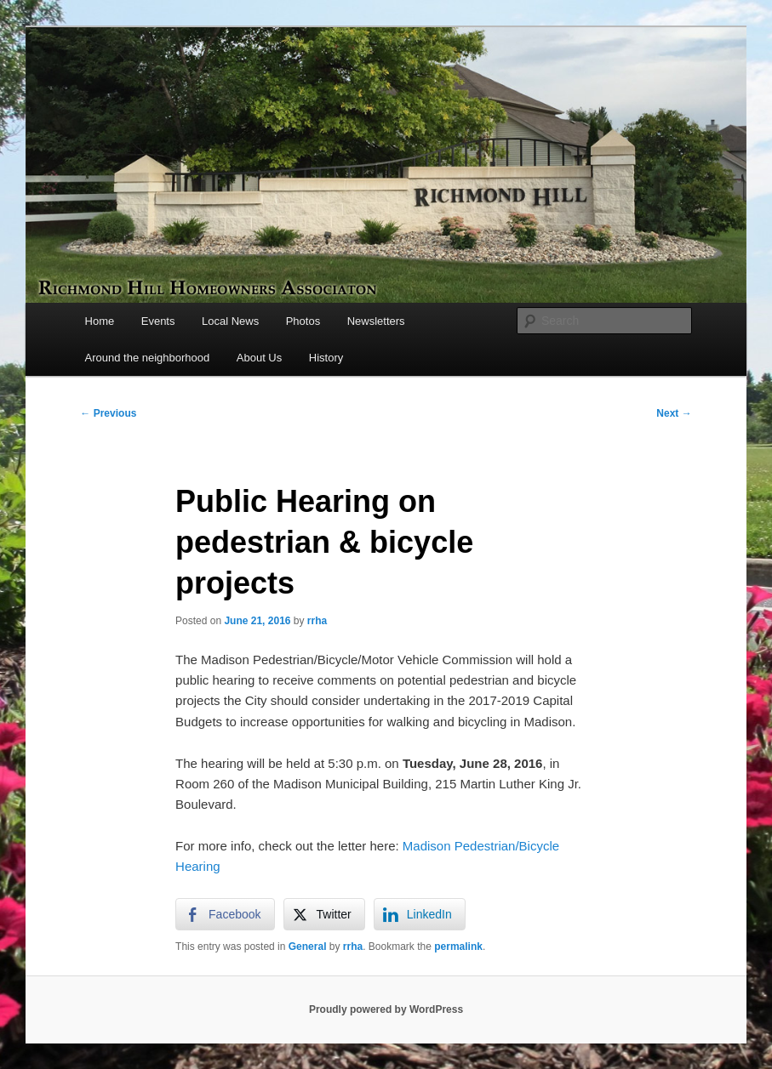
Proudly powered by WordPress (386, 1009)
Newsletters (376, 321)
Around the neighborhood (147, 357)
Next (673, 413)
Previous (108, 413)
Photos (303, 321)
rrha (317, 621)
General (308, 946)
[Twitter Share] (324, 914)
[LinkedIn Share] (420, 914)
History (326, 357)
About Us (259, 357)
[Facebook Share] (224, 914)
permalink (458, 946)
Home (100, 321)
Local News (230, 321)
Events (158, 321)
